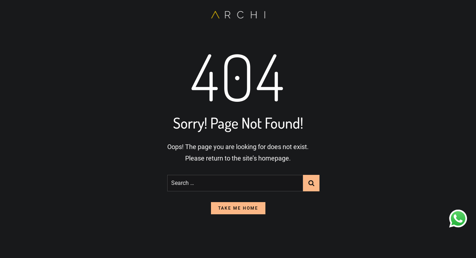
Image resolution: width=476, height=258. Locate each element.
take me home (238, 208)
